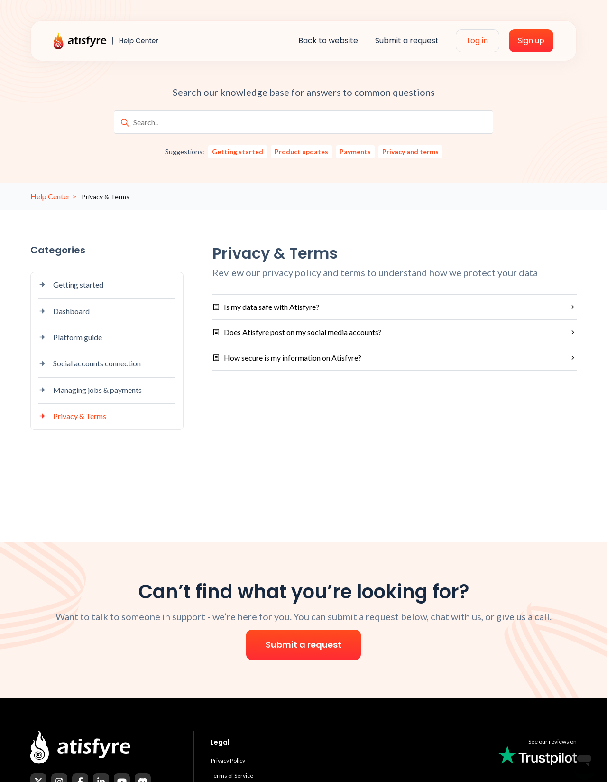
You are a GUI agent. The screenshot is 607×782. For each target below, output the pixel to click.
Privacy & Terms (72, 415)
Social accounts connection (89, 363)
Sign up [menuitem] (531, 40)
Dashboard (64, 311)
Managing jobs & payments (90, 389)
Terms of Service (232, 775)
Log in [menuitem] (477, 40)
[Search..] (303, 122)
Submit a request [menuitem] (407, 40)
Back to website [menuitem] (328, 40)
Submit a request (303, 645)
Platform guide (70, 337)
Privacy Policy (228, 760)
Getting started (70, 284)
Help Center (50, 196)
